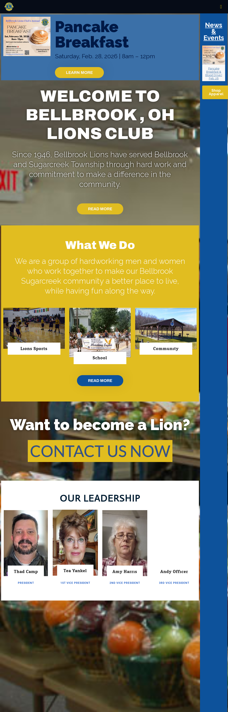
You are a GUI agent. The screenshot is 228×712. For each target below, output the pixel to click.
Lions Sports (34, 348)
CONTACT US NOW (100, 451)
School (100, 358)
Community (166, 348)
